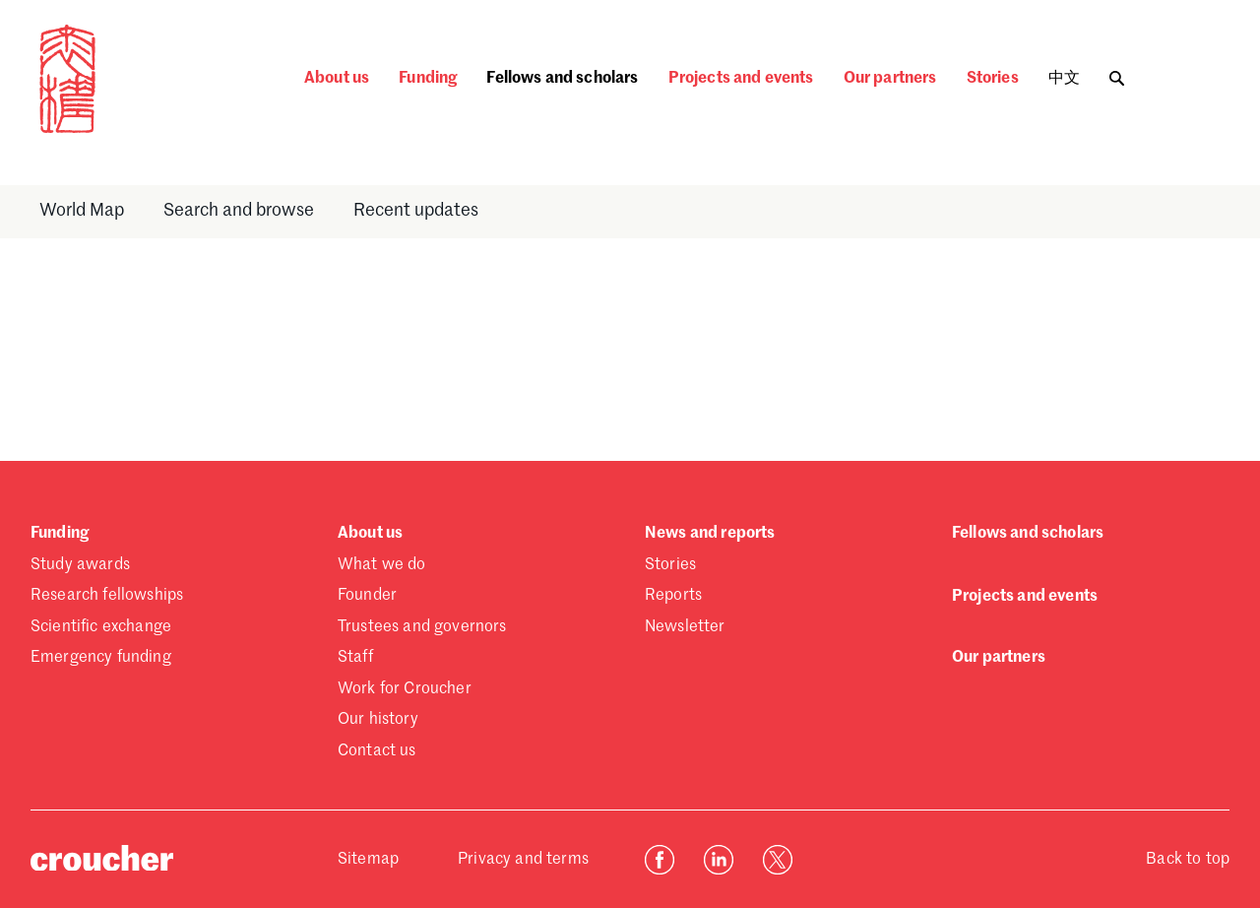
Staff (355, 658)
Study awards (80, 565)
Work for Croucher (405, 689)
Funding (428, 79)
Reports (673, 596)
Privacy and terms (523, 860)
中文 (1064, 79)
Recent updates (415, 211)
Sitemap (368, 860)
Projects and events (741, 79)
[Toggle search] (1116, 73)
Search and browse (238, 211)
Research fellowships (107, 596)
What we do (382, 565)
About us (336, 79)
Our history (378, 720)
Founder (367, 596)
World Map (81, 211)
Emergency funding (101, 658)
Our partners (890, 79)
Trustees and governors (422, 627)
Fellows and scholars (562, 79)
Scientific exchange (101, 627)
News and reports (710, 534)
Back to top (1187, 860)
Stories (993, 79)
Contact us (377, 751)
